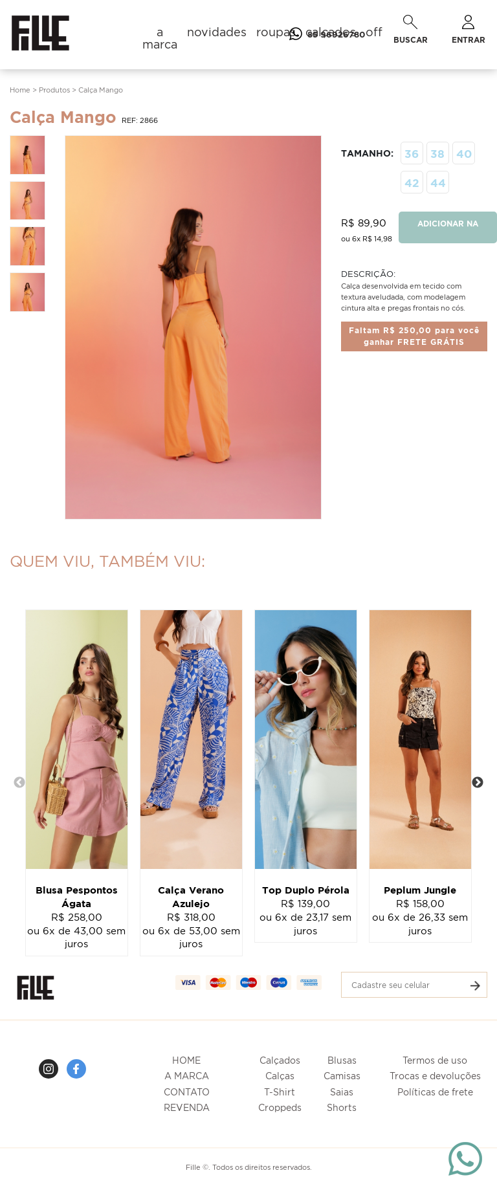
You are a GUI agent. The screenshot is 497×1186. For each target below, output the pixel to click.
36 (411, 154)
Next (477, 782)
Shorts (342, 1107)
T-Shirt (279, 1092)
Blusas (342, 1060)
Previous (19, 782)
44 (438, 183)
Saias (341, 1092)
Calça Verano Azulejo (191, 896)
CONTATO (187, 1092)
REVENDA (187, 1107)
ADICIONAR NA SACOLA (447, 231)
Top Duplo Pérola (305, 889)
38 (437, 154)
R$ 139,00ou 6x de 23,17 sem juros (305, 917)
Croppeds (279, 1107)
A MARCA (186, 1076)
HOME (186, 1060)
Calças (279, 1076)
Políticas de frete (435, 1092)
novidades (217, 32)
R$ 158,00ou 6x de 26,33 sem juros (420, 917)
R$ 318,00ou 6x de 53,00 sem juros (191, 931)
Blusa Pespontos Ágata (77, 896)
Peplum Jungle (420, 889)
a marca (159, 38)
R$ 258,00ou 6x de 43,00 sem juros (76, 931)
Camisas (342, 1076)
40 (464, 154)
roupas (276, 32)
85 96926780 (324, 34)
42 (411, 183)
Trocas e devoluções (435, 1076)
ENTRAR (468, 29)
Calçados (280, 1060)
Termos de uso (435, 1060)
